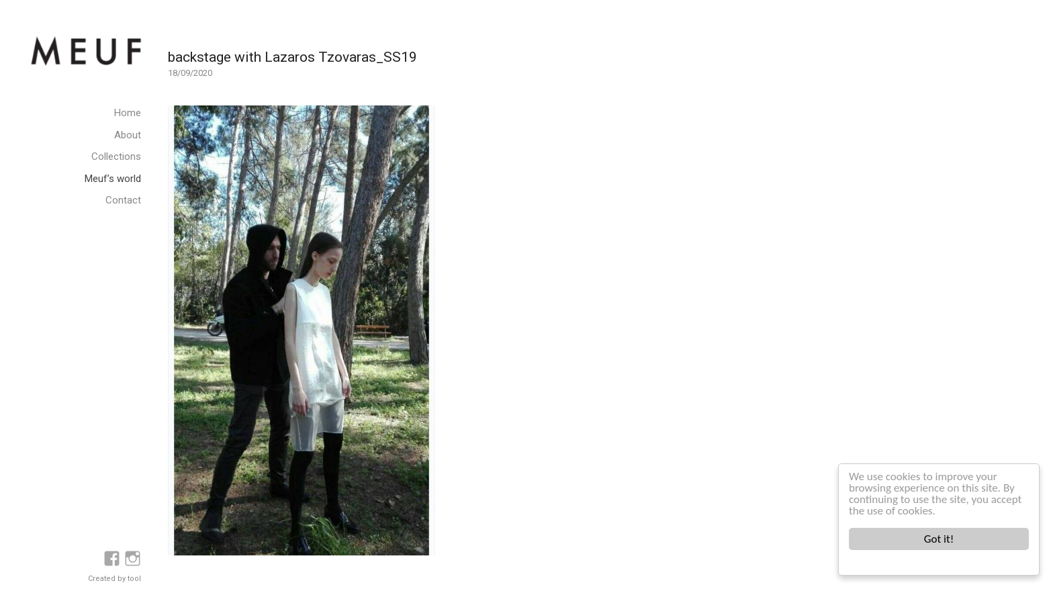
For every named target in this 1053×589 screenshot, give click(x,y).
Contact (123, 200)
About (127, 135)
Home (127, 113)
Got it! (939, 539)
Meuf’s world (113, 179)
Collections (116, 156)
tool (134, 578)
